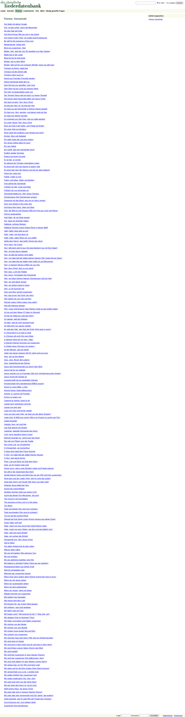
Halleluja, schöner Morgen (15, 224)
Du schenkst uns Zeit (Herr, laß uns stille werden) (24, 119)
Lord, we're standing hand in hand (18, 434)
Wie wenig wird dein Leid (14, 601)
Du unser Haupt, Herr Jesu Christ (18, 123)
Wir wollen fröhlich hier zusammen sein (20, 675)
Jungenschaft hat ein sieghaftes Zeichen (21, 380)
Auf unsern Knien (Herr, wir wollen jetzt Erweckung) (25, 38)
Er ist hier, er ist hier (12, 160)
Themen (18, 11)
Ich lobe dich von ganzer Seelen (17, 326)
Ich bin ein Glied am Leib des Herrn (19, 316)
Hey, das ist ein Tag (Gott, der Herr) (19, 295)
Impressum (178, 716)
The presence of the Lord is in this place (21, 502)
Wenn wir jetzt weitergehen (15, 587)
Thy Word (8, 506)
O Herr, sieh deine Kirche (14, 458)
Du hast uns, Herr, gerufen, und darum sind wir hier (25, 112)
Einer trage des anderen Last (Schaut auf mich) (24, 133)
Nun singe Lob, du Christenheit (17, 445)
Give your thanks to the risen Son (18, 204)
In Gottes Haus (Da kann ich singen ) (19, 346)
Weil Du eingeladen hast (14, 570)
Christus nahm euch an (13, 75)
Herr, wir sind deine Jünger (15, 282)
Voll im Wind (9, 543)
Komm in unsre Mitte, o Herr (16, 387)
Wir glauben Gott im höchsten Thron (19, 618)
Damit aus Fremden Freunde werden (19, 78)
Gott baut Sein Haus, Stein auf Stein (19, 207)
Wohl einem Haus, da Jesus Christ (18, 689)
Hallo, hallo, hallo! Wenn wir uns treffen (20, 238)
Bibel (42, 11)
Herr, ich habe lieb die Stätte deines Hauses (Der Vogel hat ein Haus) (33, 258)
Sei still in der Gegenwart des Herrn (19, 472)
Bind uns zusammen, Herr (15, 48)
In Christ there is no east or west (17, 333)
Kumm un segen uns (12, 397)
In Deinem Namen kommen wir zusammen (22, 343)
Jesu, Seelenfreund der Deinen (17, 363)
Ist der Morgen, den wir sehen (16, 350)
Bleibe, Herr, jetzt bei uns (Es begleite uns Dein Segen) (27, 51)
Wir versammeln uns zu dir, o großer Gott (21, 672)
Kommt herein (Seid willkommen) (18, 390)
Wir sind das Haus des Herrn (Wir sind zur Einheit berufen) (28, 638)
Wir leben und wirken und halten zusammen (22, 621)
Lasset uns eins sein (12, 407)
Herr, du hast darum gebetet (15, 251)
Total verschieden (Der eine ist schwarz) (21, 512)
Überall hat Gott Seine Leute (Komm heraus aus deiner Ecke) (29, 519)
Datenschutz (167, 716)
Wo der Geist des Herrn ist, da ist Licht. (20, 685)
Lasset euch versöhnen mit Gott (17, 404)
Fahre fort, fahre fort (12, 173)
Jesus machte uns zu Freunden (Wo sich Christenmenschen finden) (32, 374)
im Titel (160, 3)
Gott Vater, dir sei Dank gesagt (17, 218)
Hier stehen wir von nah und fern (17, 299)
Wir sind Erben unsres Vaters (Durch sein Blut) (23, 648)
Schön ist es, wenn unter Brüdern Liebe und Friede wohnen (29, 468)
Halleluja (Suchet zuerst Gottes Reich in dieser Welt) (26, 228)
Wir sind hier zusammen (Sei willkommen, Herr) (24, 658)
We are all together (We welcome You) (20, 553)
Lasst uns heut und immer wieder (18, 411)
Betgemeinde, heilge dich (14, 45)
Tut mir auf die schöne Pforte (16, 516)
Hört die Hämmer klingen (14, 306)
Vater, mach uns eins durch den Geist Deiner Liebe (25, 526)
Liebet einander (10, 421)
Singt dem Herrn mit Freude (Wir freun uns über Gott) (26, 482)
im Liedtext (170, 3)
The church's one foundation (16, 499)
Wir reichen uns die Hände (15, 624)
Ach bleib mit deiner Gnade (15, 24)
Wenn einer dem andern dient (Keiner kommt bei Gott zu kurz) (30, 577)
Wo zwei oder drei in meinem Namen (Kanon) (23, 692)
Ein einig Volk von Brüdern (15, 129)
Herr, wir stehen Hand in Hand (16, 285)
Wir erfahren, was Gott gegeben (17, 607)
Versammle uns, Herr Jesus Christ (18, 540)
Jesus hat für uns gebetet (14, 370)
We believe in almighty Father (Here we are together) (26, 563)
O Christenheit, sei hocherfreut (17, 448)
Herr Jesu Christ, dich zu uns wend (18, 268)
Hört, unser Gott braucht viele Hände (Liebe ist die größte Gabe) (31, 309)
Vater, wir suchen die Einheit (16, 536)
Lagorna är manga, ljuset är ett (17, 401)
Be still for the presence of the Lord (18, 41)
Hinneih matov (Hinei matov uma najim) (20, 302)
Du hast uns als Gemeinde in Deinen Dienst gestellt (25, 109)
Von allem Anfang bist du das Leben (19, 546)
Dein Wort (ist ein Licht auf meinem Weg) (21, 89)
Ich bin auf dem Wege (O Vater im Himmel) (22, 312)
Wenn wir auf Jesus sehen (15, 580)
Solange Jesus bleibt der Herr (16, 485)
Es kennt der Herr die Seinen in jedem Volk (22, 167)
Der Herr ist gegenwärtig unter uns (18, 92)
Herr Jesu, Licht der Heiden (15, 272)
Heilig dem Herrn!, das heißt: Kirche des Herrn (23, 241)
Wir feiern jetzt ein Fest (13, 611)
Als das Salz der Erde (13, 31)
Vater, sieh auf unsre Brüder (15, 533)
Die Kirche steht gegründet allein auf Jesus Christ (24, 99)
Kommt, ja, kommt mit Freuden (17, 394)
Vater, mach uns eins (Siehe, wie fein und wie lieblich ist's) (28, 529)
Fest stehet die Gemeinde (15, 184)
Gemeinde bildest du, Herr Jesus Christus (21, 194)
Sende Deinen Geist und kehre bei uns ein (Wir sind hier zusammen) (32, 475)
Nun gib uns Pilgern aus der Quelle (18, 441)
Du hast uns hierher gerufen (15, 116)
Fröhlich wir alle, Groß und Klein (17, 187)
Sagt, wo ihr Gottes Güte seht (16, 465)
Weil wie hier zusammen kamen (17, 574)
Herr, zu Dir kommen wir (14, 289)
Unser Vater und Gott (13, 523)
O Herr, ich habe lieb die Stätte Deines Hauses (23, 455)
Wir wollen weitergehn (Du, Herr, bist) (19, 679)
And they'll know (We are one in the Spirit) (21, 34)
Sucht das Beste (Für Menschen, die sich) (21, 495)
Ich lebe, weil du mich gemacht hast (19, 323)
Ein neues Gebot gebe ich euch (17, 143)
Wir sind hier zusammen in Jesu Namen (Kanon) (24, 655)
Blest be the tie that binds (14, 58)
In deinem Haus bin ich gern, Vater (18, 340)
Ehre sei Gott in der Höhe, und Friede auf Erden (24, 126)
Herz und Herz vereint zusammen (18, 292)
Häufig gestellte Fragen (55, 11)
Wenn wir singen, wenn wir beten (18, 590)
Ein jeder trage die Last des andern (18, 140)
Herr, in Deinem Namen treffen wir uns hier (22, 265)
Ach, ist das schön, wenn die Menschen (20, 28)
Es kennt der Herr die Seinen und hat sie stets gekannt (27, 170)
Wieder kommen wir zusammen (17, 594)
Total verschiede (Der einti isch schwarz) (21, 509)
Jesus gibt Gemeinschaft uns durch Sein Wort (23, 367)
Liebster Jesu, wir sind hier (15, 424)
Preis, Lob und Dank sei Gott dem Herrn (21, 462)
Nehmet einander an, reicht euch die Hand (22, 438)
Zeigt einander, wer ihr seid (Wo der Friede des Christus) (27, 699)
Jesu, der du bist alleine (14, 357)
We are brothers (10, 557)
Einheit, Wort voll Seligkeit (15, 136)
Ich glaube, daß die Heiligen (15, 319)
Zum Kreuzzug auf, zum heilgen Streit (20, 702)
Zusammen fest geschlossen (16, 706)
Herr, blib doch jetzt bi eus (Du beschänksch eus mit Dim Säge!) (30, 248)
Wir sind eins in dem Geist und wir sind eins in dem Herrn (28, 645)
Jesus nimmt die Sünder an (15, 377)
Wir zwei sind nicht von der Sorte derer (20, 682)
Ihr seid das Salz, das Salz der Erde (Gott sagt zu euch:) (27, 329)
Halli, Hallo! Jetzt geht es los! (16, 231)
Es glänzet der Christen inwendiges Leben (21, 163)
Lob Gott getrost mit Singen (15, 428)
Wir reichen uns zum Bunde (15, 628)
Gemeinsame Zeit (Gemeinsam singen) (20, 197)
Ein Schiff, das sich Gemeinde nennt (19, 150)
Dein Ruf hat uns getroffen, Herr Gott (19, 85)
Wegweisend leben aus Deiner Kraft (19, 567)
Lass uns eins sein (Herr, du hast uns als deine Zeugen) (27, 414)
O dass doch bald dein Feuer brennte (19, 451)
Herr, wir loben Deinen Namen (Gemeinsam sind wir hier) (28, 278)
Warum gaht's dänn (12, 550)
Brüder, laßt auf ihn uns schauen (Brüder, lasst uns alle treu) (29, 65)
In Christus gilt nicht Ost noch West (18, 336)
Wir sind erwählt (10, 651)
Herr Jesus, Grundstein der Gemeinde (20, 275)
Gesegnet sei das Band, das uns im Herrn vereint (24, 201)
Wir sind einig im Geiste (14, 641)
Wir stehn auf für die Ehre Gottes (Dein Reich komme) (26, 668)
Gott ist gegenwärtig (12, 214)
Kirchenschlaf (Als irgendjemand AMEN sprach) (24, 384)
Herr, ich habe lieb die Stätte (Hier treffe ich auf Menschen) (28, 262)
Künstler (10, 11)
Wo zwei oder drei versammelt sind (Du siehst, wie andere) (28, 696)
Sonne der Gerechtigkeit (14, 489)
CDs (37, 11)
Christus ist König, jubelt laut (16, 68)
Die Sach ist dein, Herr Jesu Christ (18, 102)
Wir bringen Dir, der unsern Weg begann (21, 604)
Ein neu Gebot (10, 146)
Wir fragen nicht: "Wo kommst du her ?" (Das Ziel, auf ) (27, 614)
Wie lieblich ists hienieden (15, 597)
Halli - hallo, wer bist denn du (16, 234)
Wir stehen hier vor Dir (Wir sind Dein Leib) (22, 665)
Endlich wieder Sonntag (14, 153)
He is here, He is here (13, 245)
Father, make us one (12, 177)
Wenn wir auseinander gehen (16, 584)
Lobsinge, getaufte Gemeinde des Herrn (21, 431)
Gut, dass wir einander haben (16, 221)
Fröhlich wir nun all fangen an (16, 190)
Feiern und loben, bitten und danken (19, 180)
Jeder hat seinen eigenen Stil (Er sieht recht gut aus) (26, 353)
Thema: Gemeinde (155, 19)
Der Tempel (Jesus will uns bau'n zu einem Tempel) (25, 95)
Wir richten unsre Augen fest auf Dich (19, 631)
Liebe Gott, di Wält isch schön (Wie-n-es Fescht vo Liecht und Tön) (32, 418)
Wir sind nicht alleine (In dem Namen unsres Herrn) (25, 662)
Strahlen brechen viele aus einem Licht (20, 492)
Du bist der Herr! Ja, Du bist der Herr (19, 106)
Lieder (3, 11)
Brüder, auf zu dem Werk (14, 62)
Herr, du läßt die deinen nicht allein (18, 255)
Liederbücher (28, 11)
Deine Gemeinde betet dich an (16, 82)
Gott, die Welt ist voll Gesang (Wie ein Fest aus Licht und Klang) (31, 211)
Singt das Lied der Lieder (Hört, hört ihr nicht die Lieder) (27, 479)
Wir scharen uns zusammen (15, 635)
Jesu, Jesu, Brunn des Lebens (16, 360)
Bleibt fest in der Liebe (13, 55)
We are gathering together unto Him (19, 560)
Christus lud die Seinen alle (15, 72)
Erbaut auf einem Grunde (14, 157)
